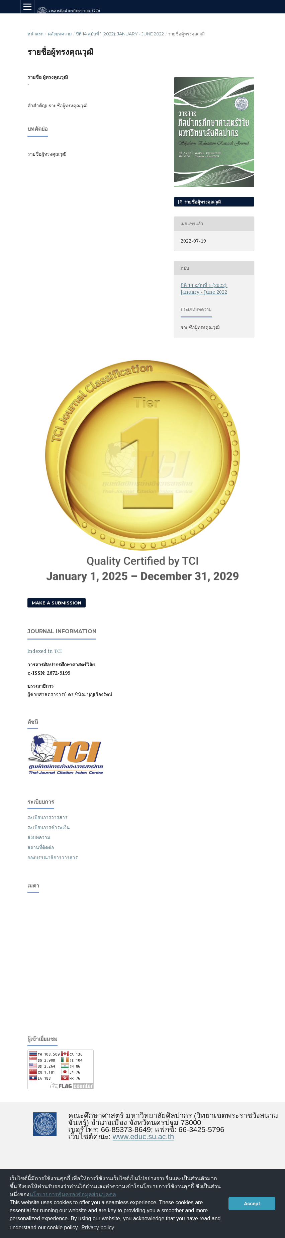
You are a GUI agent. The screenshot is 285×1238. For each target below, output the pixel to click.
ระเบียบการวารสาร (47, 817)
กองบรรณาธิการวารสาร (52, 857)
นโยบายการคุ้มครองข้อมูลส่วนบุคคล (72, 1194)
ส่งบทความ (38, 837)
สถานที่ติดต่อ (40, 847)
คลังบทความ (60, 33)
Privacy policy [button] (97, 1227)
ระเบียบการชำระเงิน (48, 827)
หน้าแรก (35, 33)
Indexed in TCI (44, 651)
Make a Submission (56, 602)
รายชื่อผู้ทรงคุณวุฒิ (202, 201)
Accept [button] (252, 1203)
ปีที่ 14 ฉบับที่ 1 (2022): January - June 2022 (120, 33)
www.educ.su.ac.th (143, 1136)
